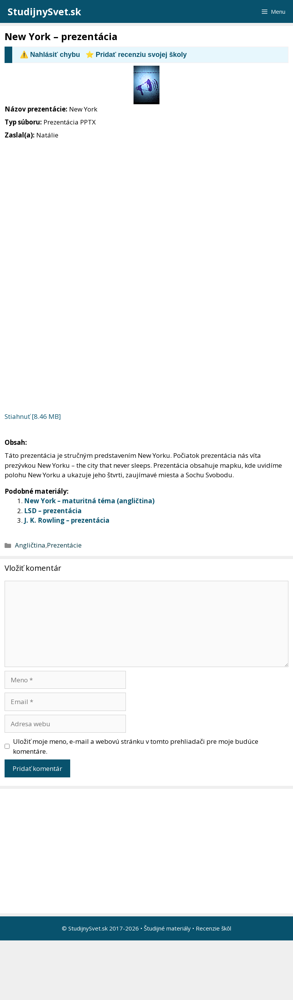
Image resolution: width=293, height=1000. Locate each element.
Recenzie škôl (213, 928)
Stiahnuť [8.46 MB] (33, 416)
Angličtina (30, 545)
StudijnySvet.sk (44, 11)
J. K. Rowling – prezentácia (66, 520)
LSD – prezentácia (53, 510)
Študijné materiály (167, 928)
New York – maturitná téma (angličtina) (89, 500)
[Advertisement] (148, 851)
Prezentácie (64, 545)
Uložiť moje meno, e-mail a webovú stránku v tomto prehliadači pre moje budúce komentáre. (135, 746)
